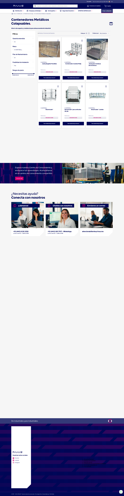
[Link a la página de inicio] (13, 14)
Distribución (19, 13)
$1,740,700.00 (16, 88)
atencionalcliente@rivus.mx (93, 231)
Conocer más (19, 178)
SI (14, 42)
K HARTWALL (18, 50)
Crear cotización (107, 10)
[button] (23, 39)
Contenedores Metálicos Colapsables (43, 13)
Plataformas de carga (28, 13)
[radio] (86, 33)
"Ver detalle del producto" (49, 77)
